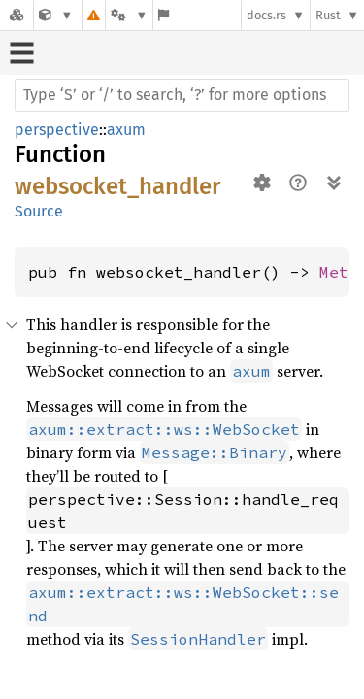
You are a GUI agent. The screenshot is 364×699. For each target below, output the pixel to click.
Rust (328, 15)
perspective (57, 129)
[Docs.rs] (16, 15)
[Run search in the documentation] (182, 95)
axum (126, 129)
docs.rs (266, 15)
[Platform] (129, 15)
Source (39, 211)
